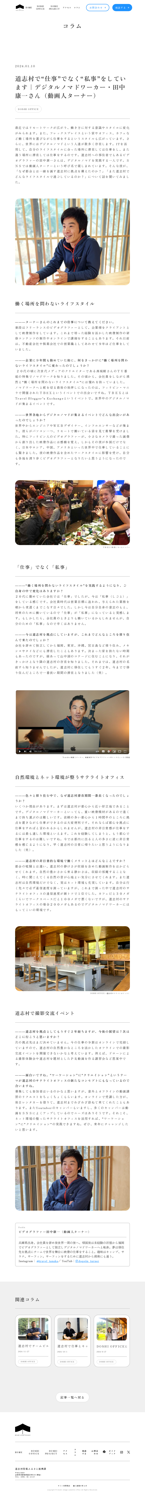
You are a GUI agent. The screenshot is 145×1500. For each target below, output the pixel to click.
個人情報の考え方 (80, 1486)
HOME (29, 7)
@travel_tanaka (47, 1261)
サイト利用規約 (64, 1486)
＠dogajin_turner (87, 1261)
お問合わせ (97, 7)
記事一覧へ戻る (72, 1397)
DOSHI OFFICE (40, 7)
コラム (77, 7)
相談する (122, 7)
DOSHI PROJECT (54, 7)
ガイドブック (112, 1452)
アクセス (67, 7)
